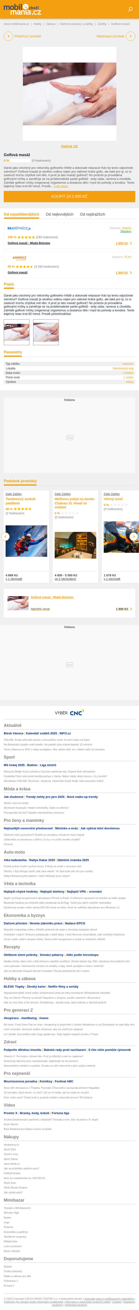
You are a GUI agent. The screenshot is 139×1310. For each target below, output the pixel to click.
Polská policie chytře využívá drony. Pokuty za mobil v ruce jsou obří (42, 866)
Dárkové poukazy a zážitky (76, 24)
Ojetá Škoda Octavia (15, 1187)
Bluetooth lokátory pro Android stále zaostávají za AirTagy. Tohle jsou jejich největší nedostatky (57, 902)
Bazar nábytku (12, 1251)
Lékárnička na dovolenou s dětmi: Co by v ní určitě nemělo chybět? (42, 839)
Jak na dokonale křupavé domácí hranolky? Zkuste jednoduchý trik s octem (46, 971)
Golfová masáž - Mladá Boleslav (29, 243)
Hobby (37, 24)
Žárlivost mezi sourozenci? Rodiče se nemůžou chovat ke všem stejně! (44, 834)
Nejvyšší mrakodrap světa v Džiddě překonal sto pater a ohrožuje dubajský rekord (50, 929)
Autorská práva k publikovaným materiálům (109, 1298)
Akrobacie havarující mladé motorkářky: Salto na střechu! (36, 807)
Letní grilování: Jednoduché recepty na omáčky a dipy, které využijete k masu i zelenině (53, 966)
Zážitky (102, 24)
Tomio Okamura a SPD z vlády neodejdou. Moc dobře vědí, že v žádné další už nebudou (54, 749)
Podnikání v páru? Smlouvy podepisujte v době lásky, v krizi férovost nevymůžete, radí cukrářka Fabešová (64, 934)
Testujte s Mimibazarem (17, 1208)
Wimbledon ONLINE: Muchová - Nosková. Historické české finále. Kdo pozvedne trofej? (54, 781)
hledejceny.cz (11, 1144)
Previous (5, 536)
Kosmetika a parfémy (16, 1232)
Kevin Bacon (11, 1124)
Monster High (11, 1212)
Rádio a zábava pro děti (17, 1276)
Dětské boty (10, 1241)
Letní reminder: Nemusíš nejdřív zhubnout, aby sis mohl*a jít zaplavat (43, 1029)
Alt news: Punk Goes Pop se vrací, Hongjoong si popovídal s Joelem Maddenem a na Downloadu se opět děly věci (69, 1024)
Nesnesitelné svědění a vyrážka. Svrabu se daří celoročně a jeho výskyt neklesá (49, 1065)
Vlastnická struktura (76, 1304)
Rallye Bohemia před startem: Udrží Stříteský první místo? (37, 876)
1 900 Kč (122, 243)
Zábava (50, 24)
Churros (8, 844)
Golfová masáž (17, 155)
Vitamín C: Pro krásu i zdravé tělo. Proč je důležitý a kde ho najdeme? (43, 1056)
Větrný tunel (113, 499)
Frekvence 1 (11, 1280)
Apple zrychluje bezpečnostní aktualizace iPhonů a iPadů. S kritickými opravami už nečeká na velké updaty (65, 898)
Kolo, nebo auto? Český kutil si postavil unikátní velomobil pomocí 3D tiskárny (48, 1097)
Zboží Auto (10, 1182)
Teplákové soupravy (15, 1236)
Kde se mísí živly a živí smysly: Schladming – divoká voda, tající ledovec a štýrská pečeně (55, 1002)
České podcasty (13, 1271)
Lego (6, 1222)
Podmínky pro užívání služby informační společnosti (33, 1301)
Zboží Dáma (11, 1159)
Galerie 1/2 (69, 146)
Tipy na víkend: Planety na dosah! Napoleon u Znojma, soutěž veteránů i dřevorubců (52, 997)
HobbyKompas (12, 1173)
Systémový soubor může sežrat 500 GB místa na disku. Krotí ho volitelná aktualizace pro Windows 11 (62, 907)
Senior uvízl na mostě (16, 803)
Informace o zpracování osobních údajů (87, 1301)
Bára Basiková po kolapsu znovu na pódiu (28, 1129)
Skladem (125, 231)
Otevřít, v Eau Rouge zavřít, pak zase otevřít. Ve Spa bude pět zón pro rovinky (48, 871)
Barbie (7, 1217)
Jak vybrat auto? (13, 1192)
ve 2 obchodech (65, 579)
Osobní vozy (11, 1154)
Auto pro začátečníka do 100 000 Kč (24, 1178)
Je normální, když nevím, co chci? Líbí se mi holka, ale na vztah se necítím (46, 1092)
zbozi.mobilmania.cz (16, 24)
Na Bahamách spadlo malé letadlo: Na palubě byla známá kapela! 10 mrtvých (48, 744)
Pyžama (8, 1227)
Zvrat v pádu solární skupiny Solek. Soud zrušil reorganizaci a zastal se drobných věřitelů (54, 939)
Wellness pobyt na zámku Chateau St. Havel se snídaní (74, 503)
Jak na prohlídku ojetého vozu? (21, 1168)
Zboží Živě (10, 1149)
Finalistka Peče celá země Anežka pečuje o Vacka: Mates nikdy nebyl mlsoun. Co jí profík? (55, 776)
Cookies (116, 1301)
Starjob (8, 1266)
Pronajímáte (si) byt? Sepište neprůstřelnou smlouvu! (34, 812)
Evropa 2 (9, 1285)
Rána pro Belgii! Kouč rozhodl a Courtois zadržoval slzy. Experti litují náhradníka (49, 771)
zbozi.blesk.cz (12, 1163)
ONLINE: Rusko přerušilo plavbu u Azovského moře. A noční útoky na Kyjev (47, 739)
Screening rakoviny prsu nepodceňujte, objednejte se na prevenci (41, 1061)
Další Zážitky (14, 494)
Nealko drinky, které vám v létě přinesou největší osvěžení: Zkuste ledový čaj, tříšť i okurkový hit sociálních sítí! (67, 961)
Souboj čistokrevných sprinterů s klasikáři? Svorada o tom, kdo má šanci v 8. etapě (51, 1119)
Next (134, 537)
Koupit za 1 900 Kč (69, 196)
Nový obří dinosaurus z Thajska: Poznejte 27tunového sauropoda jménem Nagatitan (52, 1087)
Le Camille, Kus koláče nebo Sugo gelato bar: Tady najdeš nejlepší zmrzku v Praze (51, 1034)
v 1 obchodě (14, 579)
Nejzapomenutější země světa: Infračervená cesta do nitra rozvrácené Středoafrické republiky (57, 992)
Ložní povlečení (13, 1246)
